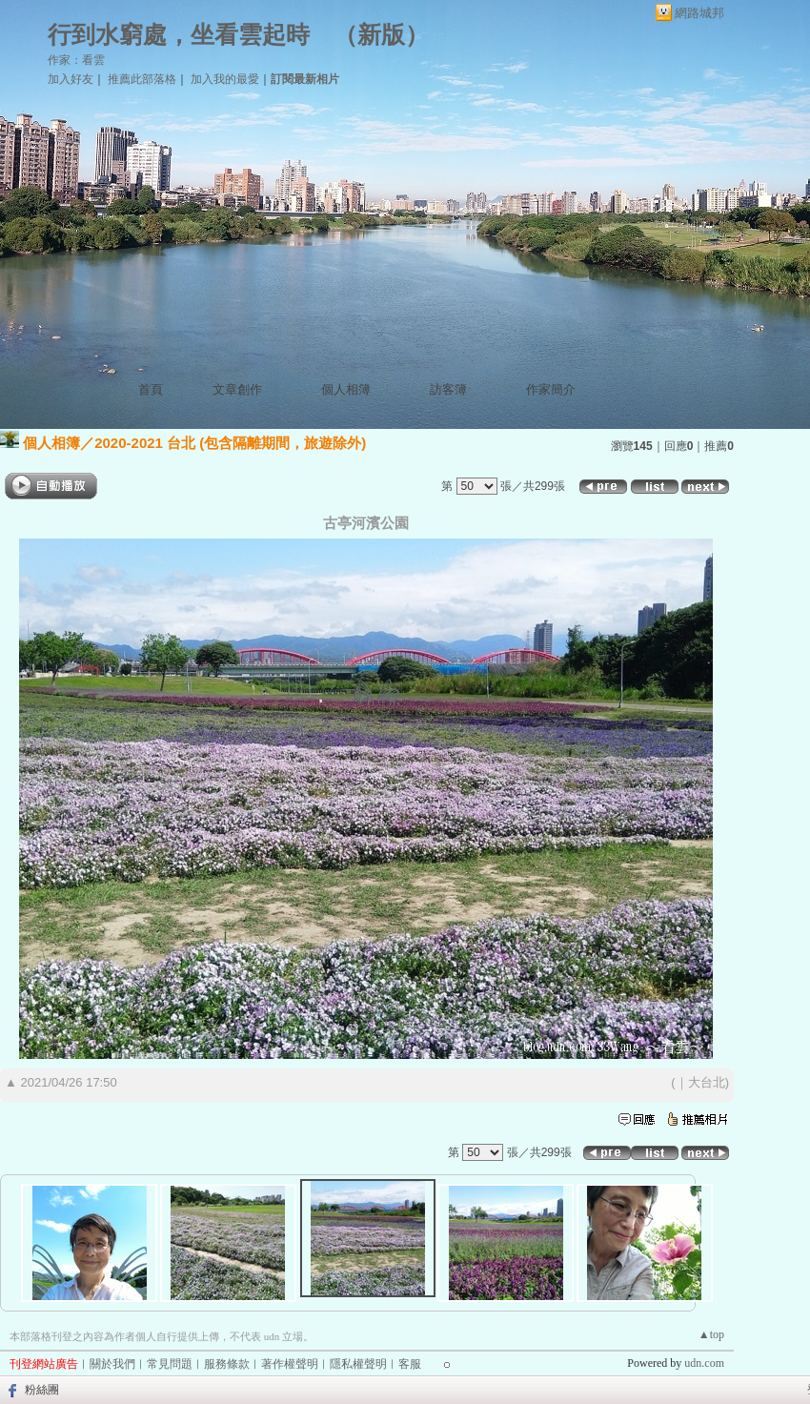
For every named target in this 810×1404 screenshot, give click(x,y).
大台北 (706, 1082)
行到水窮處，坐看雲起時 (179, 35)
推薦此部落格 (142, 79)
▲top (711, 1334)
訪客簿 (448, 389)
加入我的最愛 (225, 79)
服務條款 (227, 1364)
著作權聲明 (289, 1364)
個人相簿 (346, 389)
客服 (409, 1364)
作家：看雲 (76, 60)
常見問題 (169, 1364)
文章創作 (237, 389)
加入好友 (70, 79)
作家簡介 (551, 389)
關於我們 (112, 1364)
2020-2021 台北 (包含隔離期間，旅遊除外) (230, 443)
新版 (381, 35)
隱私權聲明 (358, 1364)
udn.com (704, 1363)
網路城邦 (699, 13)
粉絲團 (42, 1389)
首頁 (150, 389)
